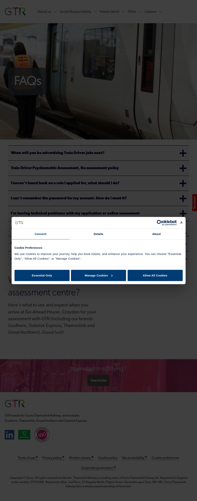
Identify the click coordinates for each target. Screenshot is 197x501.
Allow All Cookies (155, 275)
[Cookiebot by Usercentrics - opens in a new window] (166, 223)
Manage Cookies (99, 275)
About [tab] (156, 234)
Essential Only (42, 275)
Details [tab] (98, 234)
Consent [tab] (40, 234)
